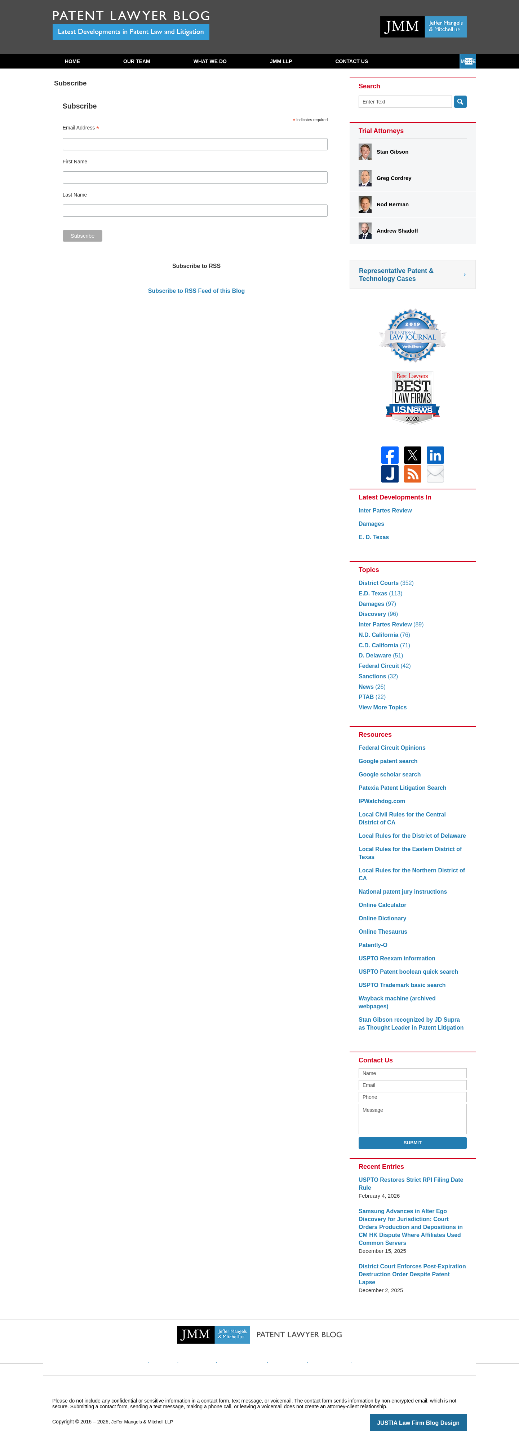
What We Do (210, 61)
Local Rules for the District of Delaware (409, 840)
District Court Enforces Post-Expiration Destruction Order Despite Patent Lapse (410, 1267)
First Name (75, 161)
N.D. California (383, 639)
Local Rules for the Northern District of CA (408, 879)
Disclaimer (209, 1344)
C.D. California (383, 650)
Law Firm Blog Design (432, 1411)
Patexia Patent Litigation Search (400, 792)
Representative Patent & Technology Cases (396, 274)
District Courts (384, 587)
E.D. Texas (379, 598)
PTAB (371, 701)
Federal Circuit (383, 670)
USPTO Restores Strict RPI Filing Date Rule (408, 1180)
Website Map (322, 1344)
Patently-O (372, 949)
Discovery (377, 618)
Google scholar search (388, 779)
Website (178, 1344)
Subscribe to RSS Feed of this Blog (196, 291)
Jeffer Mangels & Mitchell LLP (144, 1410)
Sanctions (377, 681)
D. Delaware (379, 660)
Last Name (75, 195)
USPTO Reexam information (395, 963)
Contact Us (424, 61)
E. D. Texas (373, 541)
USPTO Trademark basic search (399, 989)
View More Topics (381, 712)
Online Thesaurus (381, 936)
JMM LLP (281, 61)
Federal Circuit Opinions (390, 752)
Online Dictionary (381, 923)
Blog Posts (359, 1344)
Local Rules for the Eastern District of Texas (407, 857)
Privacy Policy (247, 1344)
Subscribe (350, 61)
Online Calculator (381, 909)
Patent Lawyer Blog (131, 25)
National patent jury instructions (400, 896)
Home (72, 61)
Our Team (136, 61)
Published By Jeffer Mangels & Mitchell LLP (423, 27)
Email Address (81, 127)
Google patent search (386, 765)
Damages (371, 528)
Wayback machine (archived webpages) (409, 1003)
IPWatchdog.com (380, 805)
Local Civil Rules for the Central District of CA (410, 823)
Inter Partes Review (383, 515)
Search (460, 102)
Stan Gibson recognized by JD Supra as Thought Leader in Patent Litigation (410, 1020)
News (371, 691)
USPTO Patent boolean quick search (405, 976)
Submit (413, 1139)
